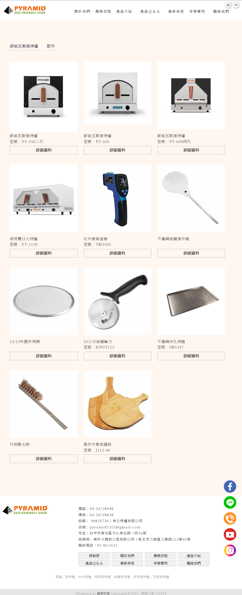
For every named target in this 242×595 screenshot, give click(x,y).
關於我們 (82, 11)
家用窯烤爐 (141, 576)
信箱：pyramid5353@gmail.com (109, 526)
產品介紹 (125, 11)
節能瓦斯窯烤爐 (24, 46)
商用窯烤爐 (102, 576)
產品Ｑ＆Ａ (151, 11)
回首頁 (94, 555)
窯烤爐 (70, 576)
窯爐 (58, 576)
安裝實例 (198, 11)
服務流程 (103, 11)
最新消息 (176, 11)
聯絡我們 (221, 11)
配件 (51, 46)
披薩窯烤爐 (122, 576)
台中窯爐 (84, 576)
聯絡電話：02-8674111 (97, 545)
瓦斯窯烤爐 (161, 576)
